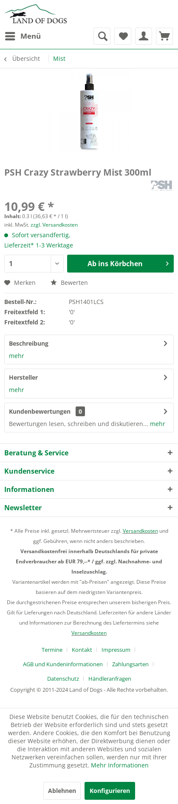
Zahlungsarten (130, 664)
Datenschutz (63, 678)
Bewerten (69, 282)
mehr (16, 356)
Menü (23, 35)
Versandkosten (140, 530)
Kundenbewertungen (40, 411)
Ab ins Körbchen (128, 262)
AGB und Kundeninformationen (63, 664)
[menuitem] (22, 36)
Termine (52, 649)
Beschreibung (28, 343)
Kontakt (82, 649)
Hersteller (23, 377)
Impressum (116, 649)
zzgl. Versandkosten (54, 224)
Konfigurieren (110, 791)
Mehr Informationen (120, 765)
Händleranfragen (109, 678)
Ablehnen (62, 791)
